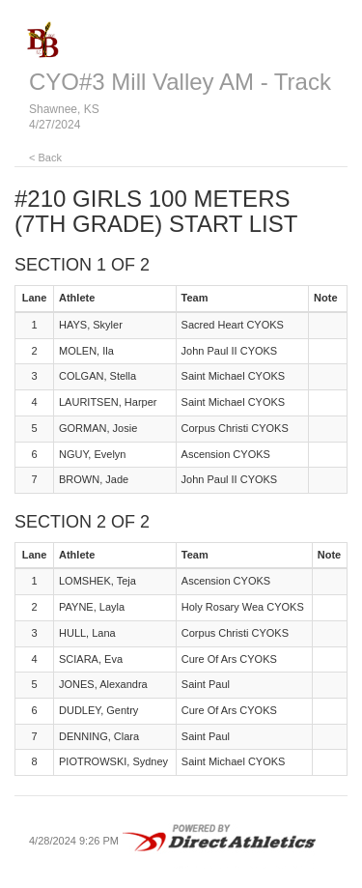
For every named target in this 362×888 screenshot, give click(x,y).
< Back (45, 157)
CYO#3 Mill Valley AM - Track (180, 82)
